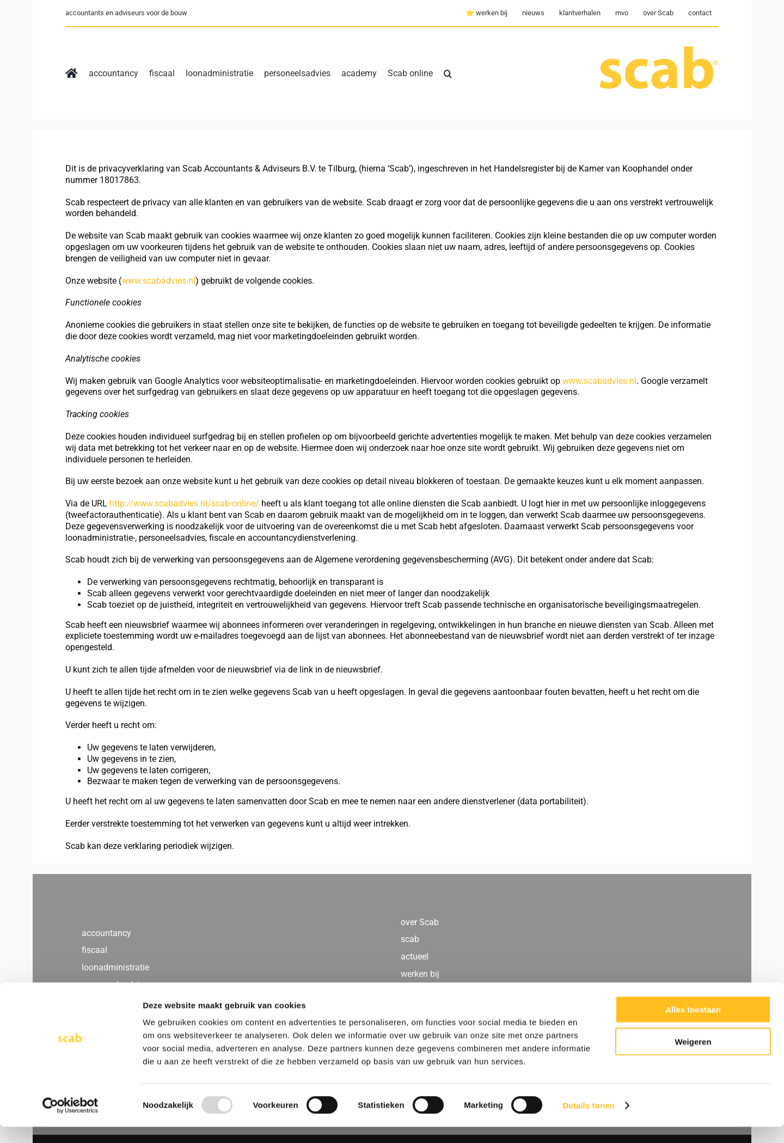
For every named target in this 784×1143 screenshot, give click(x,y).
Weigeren (693, 1057)
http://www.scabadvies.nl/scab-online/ (184, 503)
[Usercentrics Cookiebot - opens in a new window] (70, 1122)
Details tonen (588, 1121)
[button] (448, 73)
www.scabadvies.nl (158, 281)
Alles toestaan (693, 1025)
